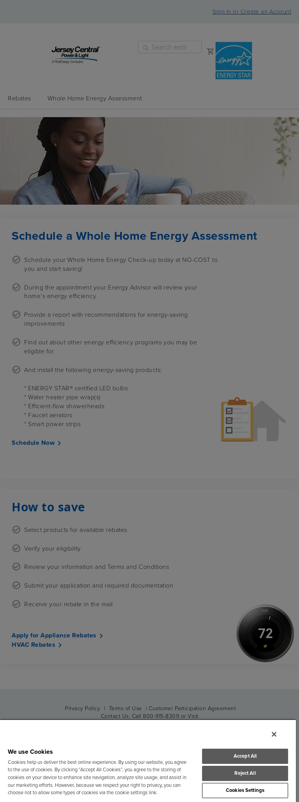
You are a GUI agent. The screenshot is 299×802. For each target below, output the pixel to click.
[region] (148, 760)
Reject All (244, 773)
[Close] (274, 734)
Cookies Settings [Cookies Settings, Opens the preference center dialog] (245, 790)
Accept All (245, 756)
